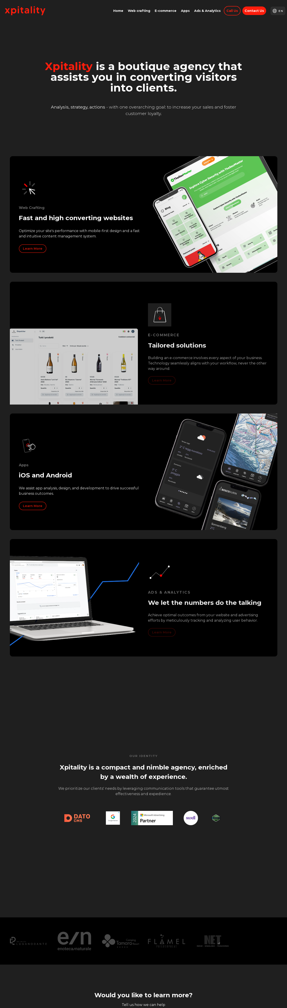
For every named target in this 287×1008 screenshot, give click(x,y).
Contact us (254, 11)
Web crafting (139, 11)
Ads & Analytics (207, 11)
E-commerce (165, 11)
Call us (232, 11)
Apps (185, 11)
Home (118, 11)
